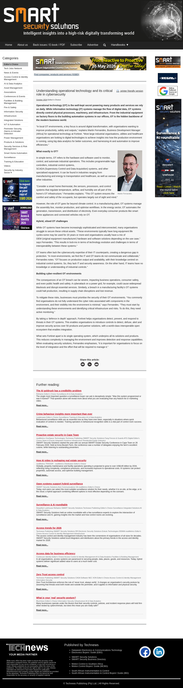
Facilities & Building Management (13, 101)
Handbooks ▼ (120, 44)
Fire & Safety (10, 107)
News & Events (11, 72)
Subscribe (76, 44)
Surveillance (10, 157)
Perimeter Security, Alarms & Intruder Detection (13, 131)
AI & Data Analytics (13, 83)
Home (8, 44)
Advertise (92, 44)
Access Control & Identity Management (16, 78)
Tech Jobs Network (13, 68)
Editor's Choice (11, 64)
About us (22, 44)
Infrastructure (10, 116)
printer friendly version (129, 91)
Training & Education (14, 161)
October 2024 (41, 100)
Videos (7, 166)
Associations (10, 92)
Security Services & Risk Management (15, 147)
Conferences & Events (14, 96)
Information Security (13, 111)
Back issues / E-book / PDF (49, 44)
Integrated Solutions (13, 120)
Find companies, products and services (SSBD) (56, 74)
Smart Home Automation (16, 153)
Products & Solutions (14, 142)
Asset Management (13, 88)
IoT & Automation (12, 124)
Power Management (13, 138)
